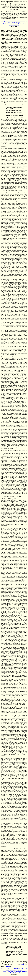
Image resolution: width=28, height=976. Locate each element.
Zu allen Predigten (5, 23)
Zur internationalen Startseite (18, 23)
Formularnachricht (15, 22)
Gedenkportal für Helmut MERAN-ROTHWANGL (13, 21)
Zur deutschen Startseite (18, 24)
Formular (7, 966)
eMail (22, 964)
